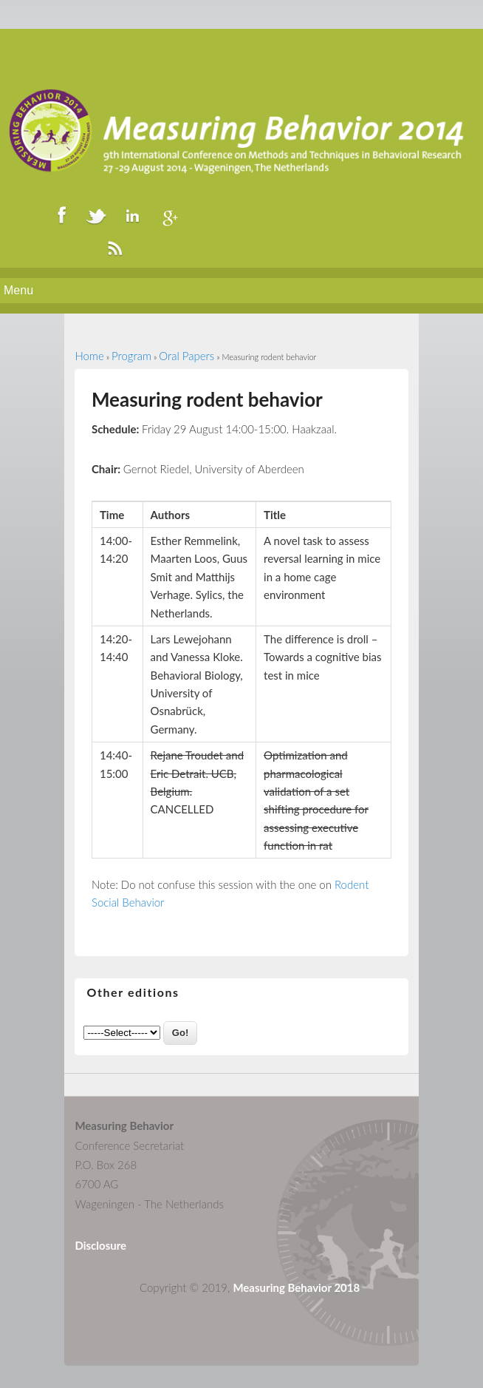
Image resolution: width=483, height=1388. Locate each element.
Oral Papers (186, 355)
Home (89, 355)
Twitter (96, 215)
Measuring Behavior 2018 (296, 1287)
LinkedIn (132, 215)
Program (131, 355)
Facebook (61, 215)
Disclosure (100, 1245)
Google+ (167, 215)
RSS (114, 247)
